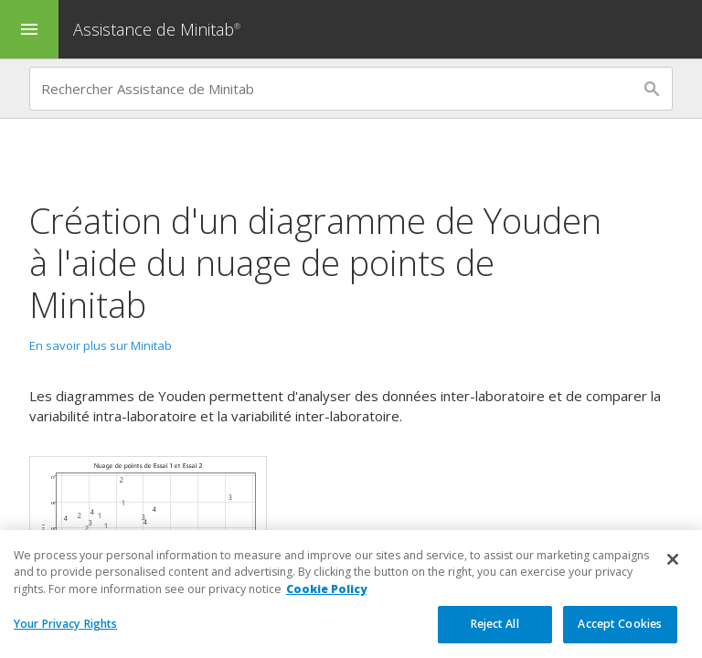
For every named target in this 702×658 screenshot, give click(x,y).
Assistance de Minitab (159, 29)
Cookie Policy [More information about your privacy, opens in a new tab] (326, 589)
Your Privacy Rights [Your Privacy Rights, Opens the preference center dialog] (65, 624)
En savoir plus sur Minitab (100, 345)
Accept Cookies (620, 624)
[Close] (673, 560)
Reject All (495, 624)
